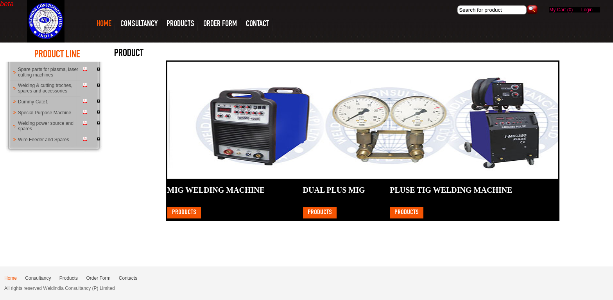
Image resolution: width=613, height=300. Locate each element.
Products (184, 212)
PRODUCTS (180, 24)
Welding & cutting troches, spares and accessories (45, 88)
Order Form (220, 24)
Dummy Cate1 (33, 102)
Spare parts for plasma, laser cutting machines (48, 72)
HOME (104, 24)
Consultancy (38, 278)
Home (10, 278)
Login (587, 9)
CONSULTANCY (139, 24)
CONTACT (257, 24)
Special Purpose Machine (44, 112)
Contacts (128, 278)
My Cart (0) (561, 9)
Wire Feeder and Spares (43, 139)
